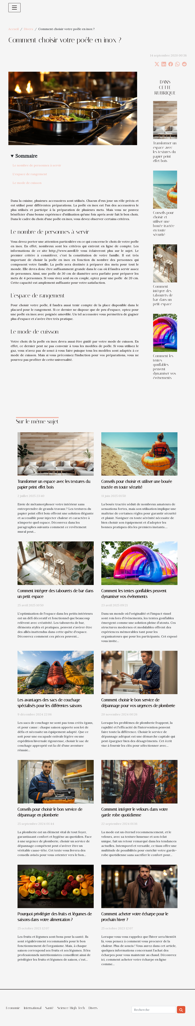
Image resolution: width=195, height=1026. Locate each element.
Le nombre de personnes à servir (37, 165)
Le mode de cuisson (27, 183)
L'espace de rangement (30, 174)
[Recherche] (154, 1009)
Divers (28, 29)
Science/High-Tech (71, 1008)
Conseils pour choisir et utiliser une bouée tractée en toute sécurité (163, 224)
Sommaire (26, 156)
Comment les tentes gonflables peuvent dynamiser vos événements (164, 367)
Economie (13, 1008)
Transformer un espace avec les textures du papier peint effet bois (165, 152)
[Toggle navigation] (14, 7)
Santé (49, 1008)
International (33, 1008)
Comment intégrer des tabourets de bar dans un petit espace (163, 295)
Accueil (13, 29)
